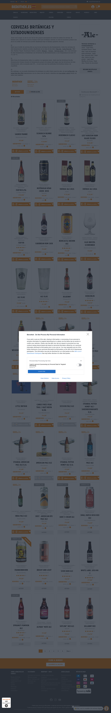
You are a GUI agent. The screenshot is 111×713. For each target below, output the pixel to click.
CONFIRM (41, 371)
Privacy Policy (66, 378)
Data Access (55, 378)
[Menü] (9, 699)
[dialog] (55, 356)
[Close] (88, 335)
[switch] (79, 365)
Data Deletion (45, 378)
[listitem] (55, 361)
